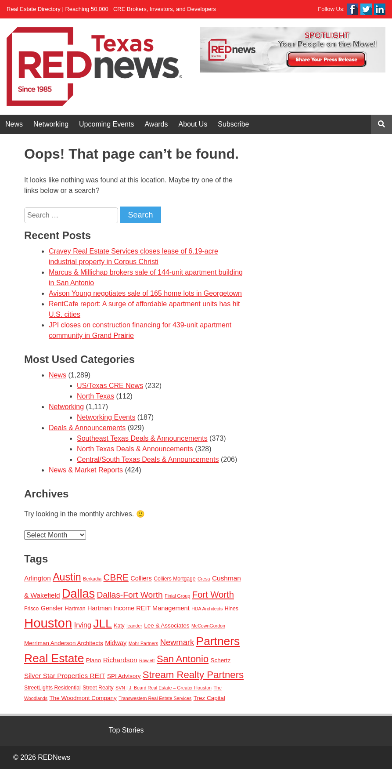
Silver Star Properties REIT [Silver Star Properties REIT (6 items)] (64, 675)
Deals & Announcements (87, 428)
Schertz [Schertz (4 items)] (221, 660)
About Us (193, 124)
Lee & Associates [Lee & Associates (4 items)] (166, 625)
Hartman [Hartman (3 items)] (75, 609)
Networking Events (106, 417)
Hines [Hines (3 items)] (231, 609)
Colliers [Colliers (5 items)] (140, 578)
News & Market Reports (86, 470)
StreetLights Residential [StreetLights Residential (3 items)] (52, 688)
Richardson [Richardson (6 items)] (120, 660)
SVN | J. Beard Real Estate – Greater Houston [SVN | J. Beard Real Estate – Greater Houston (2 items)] (163, 687)
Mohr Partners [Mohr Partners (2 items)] (143, 643)
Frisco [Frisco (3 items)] (31, 609)
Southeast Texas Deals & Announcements (142, 438)
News (14, 124)
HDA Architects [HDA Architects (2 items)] (207, 608)
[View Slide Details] (292, 50)
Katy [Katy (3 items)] (119, 626)
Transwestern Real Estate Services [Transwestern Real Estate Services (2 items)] (155, 698)
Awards (156, 124)
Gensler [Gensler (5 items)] (52, 608)
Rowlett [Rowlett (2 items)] (147, 660)
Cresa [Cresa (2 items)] (204, 578)
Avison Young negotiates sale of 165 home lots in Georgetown (145, 293)
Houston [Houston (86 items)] (48, 623)
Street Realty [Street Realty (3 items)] (98, 688)
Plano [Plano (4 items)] (93, 660)
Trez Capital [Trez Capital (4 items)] (209, 698)
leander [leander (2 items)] (134, 625)
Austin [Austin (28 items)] (67, 577)
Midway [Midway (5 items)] (115, 642)
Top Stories (126, 730)
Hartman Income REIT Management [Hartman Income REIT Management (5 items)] (138, 608)
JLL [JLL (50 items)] (102, 623)
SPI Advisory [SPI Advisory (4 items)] (123, 676)
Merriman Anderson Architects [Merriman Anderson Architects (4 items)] (63, 643)
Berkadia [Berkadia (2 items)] (92, 578)
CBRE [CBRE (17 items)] (116, 577)
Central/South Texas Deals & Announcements (148, 459)
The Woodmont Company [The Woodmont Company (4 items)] (83, 698)
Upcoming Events (106, 124)
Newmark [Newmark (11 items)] (177, 642)
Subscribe (233, 124)
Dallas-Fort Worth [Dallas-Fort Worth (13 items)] (129, 594)
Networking (50, 124)
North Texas (95, 396)
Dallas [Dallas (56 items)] (78, 593)
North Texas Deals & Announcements (135, 449)
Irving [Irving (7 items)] (82, 625)
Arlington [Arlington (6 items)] (37, 578)
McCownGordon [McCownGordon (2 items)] (208, 625)
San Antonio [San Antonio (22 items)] (183, 658)
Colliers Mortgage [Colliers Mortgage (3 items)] (175, 579)
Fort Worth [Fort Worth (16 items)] (213, 594)
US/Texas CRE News (110, 385)
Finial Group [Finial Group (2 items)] (177, 596)
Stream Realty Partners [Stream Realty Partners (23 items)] (193, 674)
